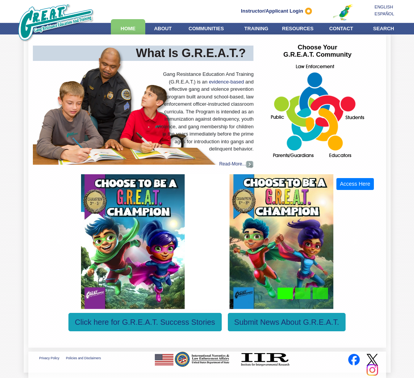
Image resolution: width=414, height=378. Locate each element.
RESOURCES (297, 27)
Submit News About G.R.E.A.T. (286, 322)
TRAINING (256, 27)
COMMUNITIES (206, 27)
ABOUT (163, 27)
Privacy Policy (49, 358)
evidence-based (226, 82)
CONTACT (341, 27)
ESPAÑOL (384, 13)
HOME (128, 27)
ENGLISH (384, 7)
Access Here (355, 184)
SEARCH (383, 27)
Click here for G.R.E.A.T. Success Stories (145, 322)
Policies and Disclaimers (83, 358)
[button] (59, 241)
